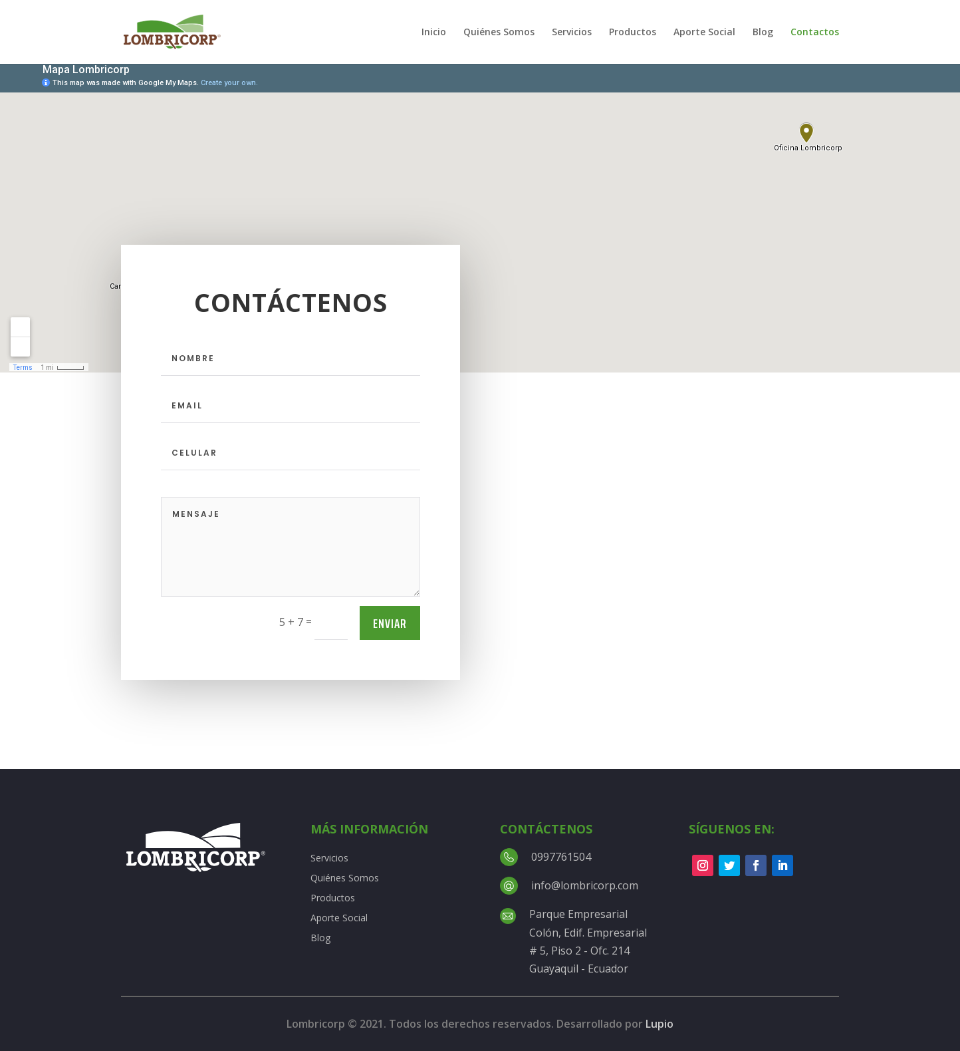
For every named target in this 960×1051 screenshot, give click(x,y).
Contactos (814, 32)
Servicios (572, 32)
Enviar (390, 623)
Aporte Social (704, 32)
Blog (763, 32)
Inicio (433, 32)
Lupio (659, 1023)
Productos (632, 32)
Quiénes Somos (499, 32)
